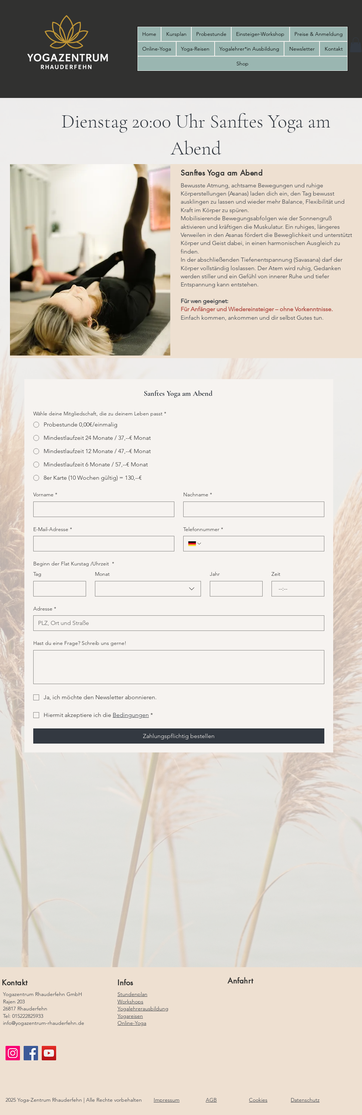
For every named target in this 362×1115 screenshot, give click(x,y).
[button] (355, 44)
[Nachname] (252, 509)
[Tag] (57, 588)
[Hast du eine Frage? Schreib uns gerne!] (179, 667)
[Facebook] (31, 1053)
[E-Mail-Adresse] (102, 543)
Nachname (197, 495)
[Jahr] (234, 588)
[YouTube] (49, 1053)
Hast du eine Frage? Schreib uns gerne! (79, 643)
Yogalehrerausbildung (142, 1008)
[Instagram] (13, 1053)
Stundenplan (132, 994)
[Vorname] (102, 509)
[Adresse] (177, 623)
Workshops (130, 1001)
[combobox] (148, 588)
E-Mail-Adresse (52, 529)
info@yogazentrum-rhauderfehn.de (43, 1023)
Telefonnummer (203, 529)
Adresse (44, 609)
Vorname (45, 495)
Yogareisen (130, 1016)
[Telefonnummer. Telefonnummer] (261, 543)
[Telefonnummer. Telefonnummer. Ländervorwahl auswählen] (195, 544)
